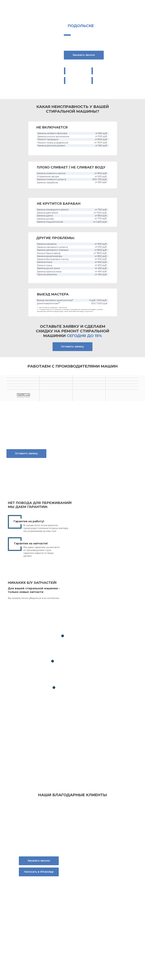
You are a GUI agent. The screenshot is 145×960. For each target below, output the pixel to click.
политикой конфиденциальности (110, 754)
